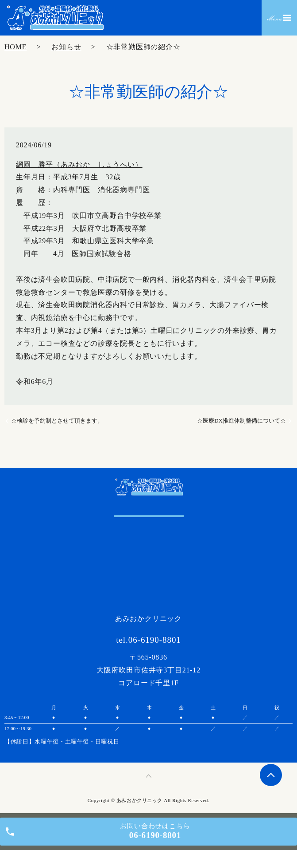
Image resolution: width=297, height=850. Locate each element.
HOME (15, 47)
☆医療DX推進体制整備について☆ (241, 420)
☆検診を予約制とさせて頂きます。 (57, 420)
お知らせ (66, 47)
